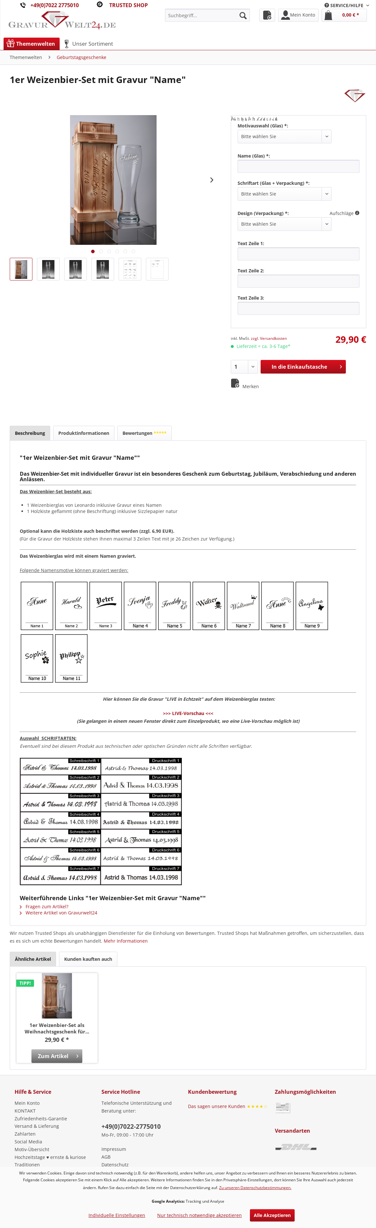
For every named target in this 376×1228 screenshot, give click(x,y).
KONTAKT (25, 1111)
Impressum (113, 1149)
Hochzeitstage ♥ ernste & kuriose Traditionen (50, 1161)
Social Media (28, 1142)
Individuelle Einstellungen (116, 1215)
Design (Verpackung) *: (263, 213)
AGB (106, 1157)
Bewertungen (145, 433)
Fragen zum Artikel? (44, 906)
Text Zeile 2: (251, 271)
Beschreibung (30, 433)
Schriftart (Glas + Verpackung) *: (274, 183)
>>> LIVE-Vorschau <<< (188, 713)
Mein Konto (27, 1103)
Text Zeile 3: (251, 298)
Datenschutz (115, 1165)
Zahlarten (25, 1134)
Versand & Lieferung (37, 1126)
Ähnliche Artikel (33, 959)
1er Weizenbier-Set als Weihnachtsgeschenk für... (57, 1028)
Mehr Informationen (126, 941)
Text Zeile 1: (251, 243)
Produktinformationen (83, 433)
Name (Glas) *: (254, 156)
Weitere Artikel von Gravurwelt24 (58, 913)
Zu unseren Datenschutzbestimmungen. (255, 1187)
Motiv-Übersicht (32, 1149)
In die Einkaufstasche (307, 366)
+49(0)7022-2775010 (131, 1126)
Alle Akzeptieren (272, 1215)
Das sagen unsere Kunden (228, 1106)
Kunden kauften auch (88, 959)
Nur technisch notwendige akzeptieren (199, 1215)
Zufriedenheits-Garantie (41, 1118)
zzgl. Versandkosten (269, 338)
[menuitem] (347, 5)
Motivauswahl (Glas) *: (263, 126)
